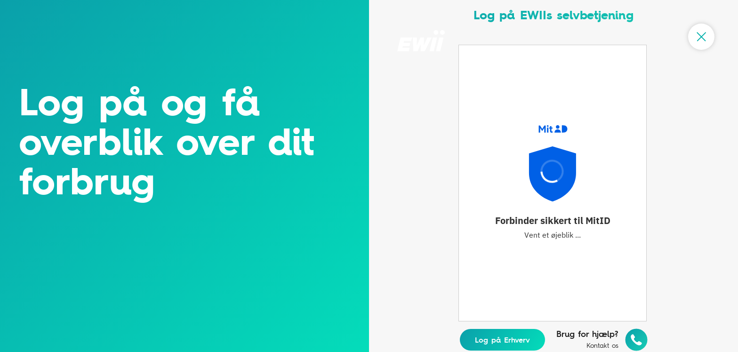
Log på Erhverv (502, 340)
